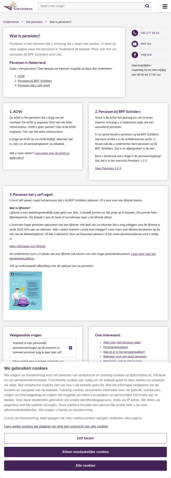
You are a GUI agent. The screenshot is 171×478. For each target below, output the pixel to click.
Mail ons (146, 43)
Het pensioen (34, 22)
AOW (21, 76)
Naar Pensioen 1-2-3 (108, 168)
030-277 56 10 (150, 33)
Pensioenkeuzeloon (115, 347)
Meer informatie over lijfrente (28, 246)
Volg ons (146, 54)
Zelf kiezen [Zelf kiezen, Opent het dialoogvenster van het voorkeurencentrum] (85, 440)
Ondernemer (11, 22)
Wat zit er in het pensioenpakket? (124, 352)
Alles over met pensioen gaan (122, 342)
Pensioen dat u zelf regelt (34, 85)
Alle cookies (85, 467)
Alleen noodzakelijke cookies (85, 453)
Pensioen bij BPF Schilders (35, 80)
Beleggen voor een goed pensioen (125, 356)
